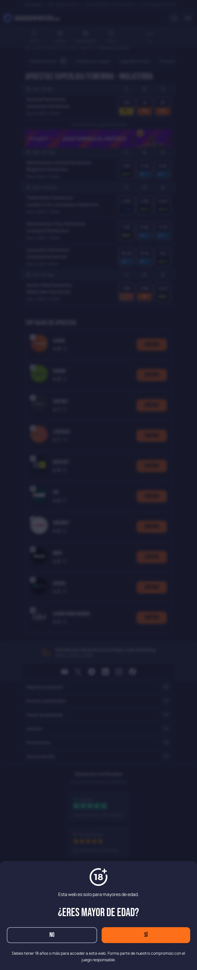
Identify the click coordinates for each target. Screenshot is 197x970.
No (52, 935)
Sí (146, 935)
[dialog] (98, 485)
